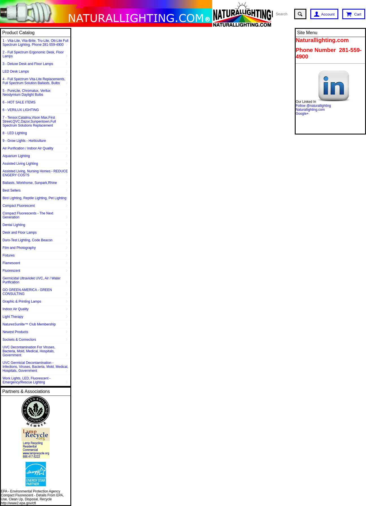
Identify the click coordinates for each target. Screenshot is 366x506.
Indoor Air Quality (16, 309)
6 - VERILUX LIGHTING (21, 110)
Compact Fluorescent (19, 206)
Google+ (302, 114)
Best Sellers (12, 190)
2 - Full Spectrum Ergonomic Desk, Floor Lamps (33, 54)
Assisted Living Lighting (20, 164)
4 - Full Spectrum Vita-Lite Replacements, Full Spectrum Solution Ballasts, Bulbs (34, 81)
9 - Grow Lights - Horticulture (24, 141)
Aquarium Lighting (16, 156)
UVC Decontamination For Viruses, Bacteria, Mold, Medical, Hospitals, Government (29, 351)
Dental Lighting (14, 225)
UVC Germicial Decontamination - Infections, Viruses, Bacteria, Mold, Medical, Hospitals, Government (35, 367)
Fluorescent (11, 271)
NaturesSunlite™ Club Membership (29, 324)
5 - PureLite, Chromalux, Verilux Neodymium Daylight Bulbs (26, 93)
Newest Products (15, 332)
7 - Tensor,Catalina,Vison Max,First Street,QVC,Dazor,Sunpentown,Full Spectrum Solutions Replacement (29, 121)
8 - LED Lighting (15, 133)
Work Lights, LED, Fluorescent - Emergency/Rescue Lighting (27, 380)
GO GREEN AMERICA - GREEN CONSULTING (27, 292)
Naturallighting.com (310, 110)
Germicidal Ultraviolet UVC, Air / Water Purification (31, 280)
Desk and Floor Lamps (20, 232)
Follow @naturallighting (313, 106)
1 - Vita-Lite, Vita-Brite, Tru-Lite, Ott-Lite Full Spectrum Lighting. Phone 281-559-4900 (35, 43)
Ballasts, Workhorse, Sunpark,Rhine (30, 183)
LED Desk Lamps (16, 71)
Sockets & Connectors (19, 340)
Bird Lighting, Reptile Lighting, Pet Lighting (34, 198)
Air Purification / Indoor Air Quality (28, 148)
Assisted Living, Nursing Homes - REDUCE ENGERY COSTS (35, 173)
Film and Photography (19, 248)
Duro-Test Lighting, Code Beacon (28, 240)
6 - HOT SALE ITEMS (19, 102)
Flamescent (11, 263)
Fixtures (9, 255)
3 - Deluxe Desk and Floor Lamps (28, 64)
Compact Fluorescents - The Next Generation (28, 215)
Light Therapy (13, 317)
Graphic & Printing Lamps (22, 301)
